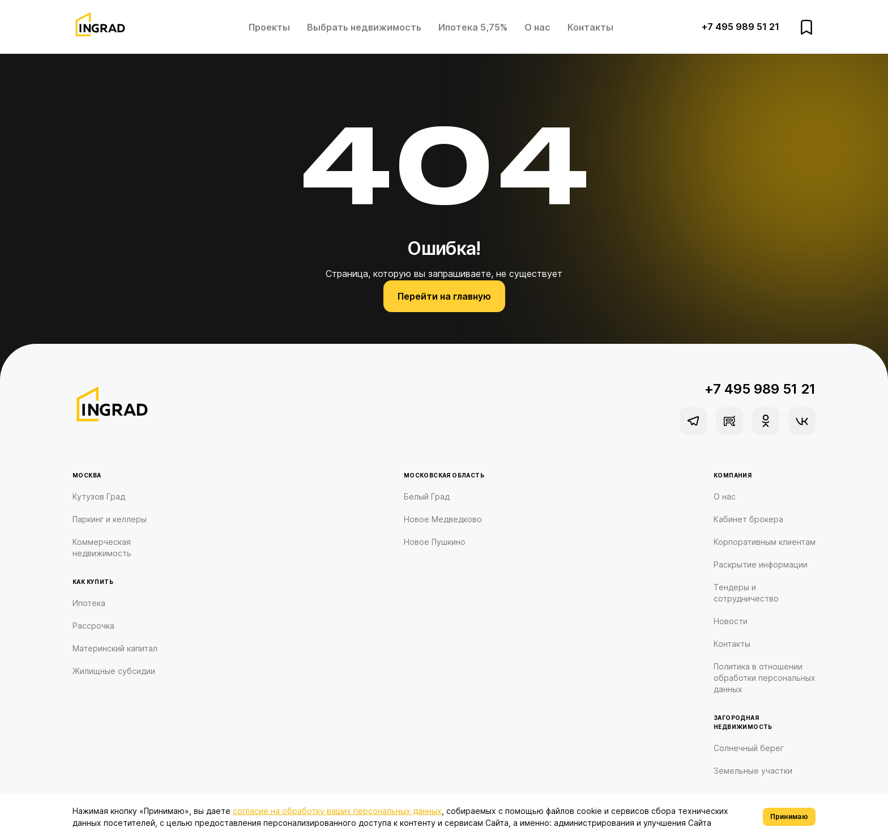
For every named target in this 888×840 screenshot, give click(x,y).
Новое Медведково (443, 519)
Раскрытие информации (761, 564)
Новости (731, 621)
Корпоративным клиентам (765, 542)
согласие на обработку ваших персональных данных (337, 811)
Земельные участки (753, 770)
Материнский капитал (114, 648)
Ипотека (88, 603)
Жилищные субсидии (113, 671)
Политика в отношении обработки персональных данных (765, 678)
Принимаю (789, 816)
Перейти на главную (444, 296)
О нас (537, 27)
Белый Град (427, 496)
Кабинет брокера (748, 519)
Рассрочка (93, 625)
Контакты (590, 27)
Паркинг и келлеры (109, 519)
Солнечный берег (749, 748)
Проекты (269, 27)
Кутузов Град (98, 496)
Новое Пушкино (435, 542)
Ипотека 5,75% (472, 27)
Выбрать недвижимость (364, 27)
